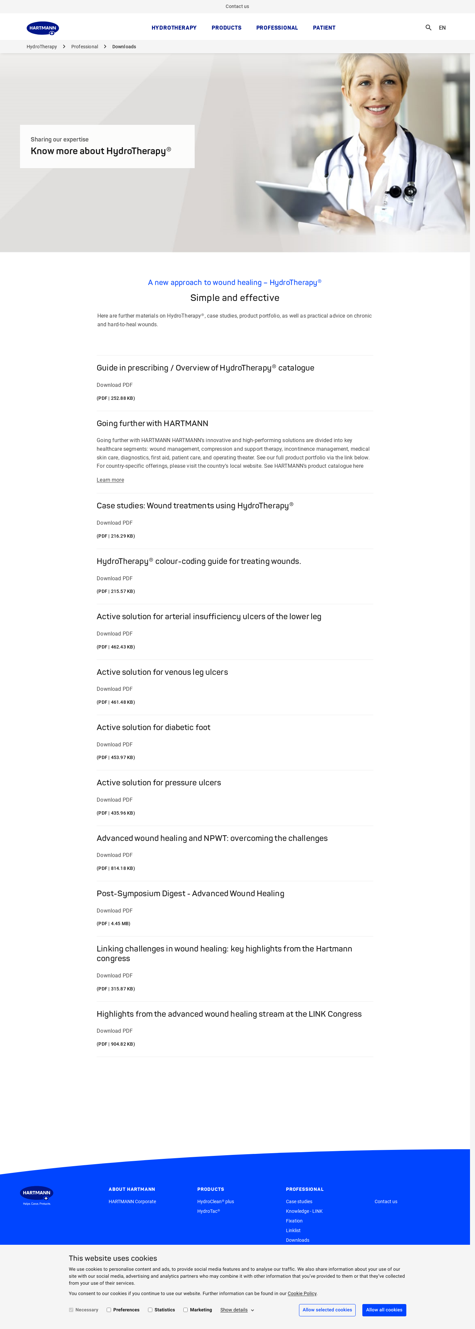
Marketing (201, 1310)
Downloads (297, 1240)
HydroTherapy (174, 27)
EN (444, 23)
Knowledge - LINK (304, 1211)
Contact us (237, 6)
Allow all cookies (384, 1310)
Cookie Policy (302, 1293)
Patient (324, 27)
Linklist (293, 1230)
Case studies (299, 1201)
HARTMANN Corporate (132, 1201)
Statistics (165, 1310)
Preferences (126, 1310)
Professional (277, 27)
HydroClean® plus (215, 1201)
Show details (234, 1310)
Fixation (294, 1220)
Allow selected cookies (327, 1310)
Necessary (87, 1310)
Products (226, 27)
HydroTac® (208, 1211)
